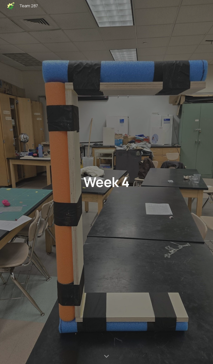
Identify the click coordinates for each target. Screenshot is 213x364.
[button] (106, 356)
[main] (106, 182)
